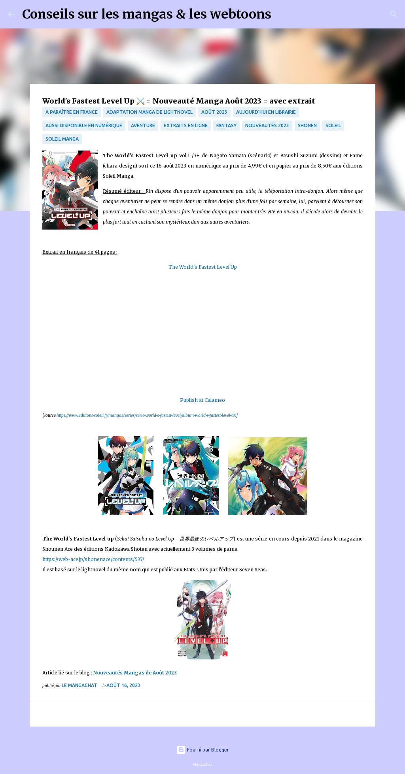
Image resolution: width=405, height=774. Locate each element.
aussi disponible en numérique (83, 125)
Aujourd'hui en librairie (266, 112)
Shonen (307, 125)
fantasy (226, 125)
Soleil (333, 125)
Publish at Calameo (202, 400)
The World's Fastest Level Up (202, 267)
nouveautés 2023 (267, 125)
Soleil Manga (62, 138)
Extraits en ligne (186, 125)
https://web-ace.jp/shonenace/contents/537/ (93, 559)
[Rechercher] (282, 14)
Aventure (143, 125)
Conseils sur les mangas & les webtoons (146, 14)
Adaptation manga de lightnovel (149, 112)
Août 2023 (214, 112)
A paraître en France (71, 112)
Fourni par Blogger (202, 749)
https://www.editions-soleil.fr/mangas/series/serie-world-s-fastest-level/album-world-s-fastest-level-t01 (146, 415)
